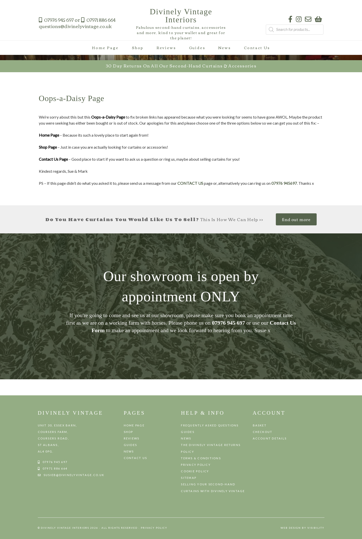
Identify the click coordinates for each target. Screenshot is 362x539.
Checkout (263, 431)
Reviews (166, 47)
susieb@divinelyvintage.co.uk (74, 475)
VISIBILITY (315, 527)
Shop (138, 47)
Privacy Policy (195, 464)
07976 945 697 (59, 20)
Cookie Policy (195, 471)
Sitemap (188, 477)
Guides (197, 47)
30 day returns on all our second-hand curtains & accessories (181, 65)
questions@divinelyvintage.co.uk (75, 26)
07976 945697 (284, 183)
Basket (260, 425)
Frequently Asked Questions (209, 425)
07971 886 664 (100, 20)
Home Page (105, 47)
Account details (270, 438)
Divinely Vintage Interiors (181, 15)
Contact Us (257, 47)
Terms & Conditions (201, 458)
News (224, 47)
